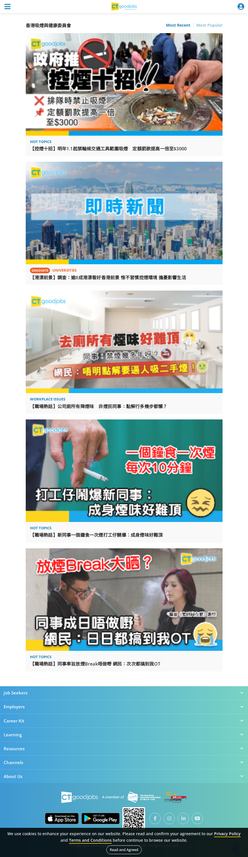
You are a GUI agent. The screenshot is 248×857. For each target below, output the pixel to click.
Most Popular (209, 25)
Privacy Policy (227, 833)
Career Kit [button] (124, 721)
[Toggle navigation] (7, 6)
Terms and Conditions (90, 840)
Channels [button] (124, 762)
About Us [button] (124, 776)
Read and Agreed (124, 849)
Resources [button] (124, 748)
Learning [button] (124, 734)
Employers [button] (124, 706)
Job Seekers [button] (124, 693)
